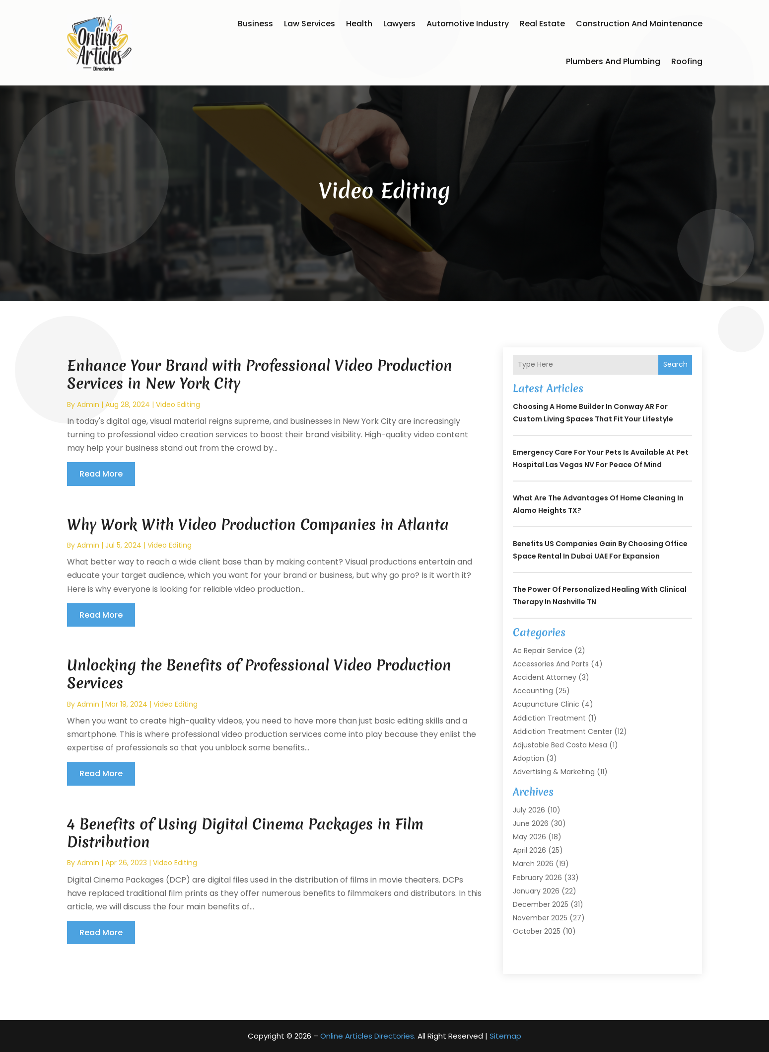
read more (101, 474)
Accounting (533, 691)
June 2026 (531, 823)
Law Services (309, 23)
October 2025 (536, 931)
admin (88, 404)
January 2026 (536, 891)
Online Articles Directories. (368, 1036)
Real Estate (542, 23)
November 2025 (540, 918)
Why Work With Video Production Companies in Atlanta (258, 524)
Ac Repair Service (542, 650)
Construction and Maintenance (639, 23)
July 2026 (529, 810)
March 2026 (533, 864)
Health (359, 23)
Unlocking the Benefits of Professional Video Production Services (259, 674)
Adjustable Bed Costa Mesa (560, 745)
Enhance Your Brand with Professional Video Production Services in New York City (259, 374)
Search (675, 364)
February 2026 (537, 878)
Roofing (686, 61)
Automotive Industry (467, 23)
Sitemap (505, 1036)
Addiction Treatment (549, 718)
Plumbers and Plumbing (613, 61)
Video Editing (178, 404)
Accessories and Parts (551, 664)
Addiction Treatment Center (562, 731)
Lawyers (399, 23)
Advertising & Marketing (554, 772)
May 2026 (529, 837)
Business (255, 23)
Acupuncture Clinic (546, 704)
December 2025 (540, 904)
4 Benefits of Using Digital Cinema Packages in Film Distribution (245, 833)
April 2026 (529, 850)
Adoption (528, 758)
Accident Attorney (544, 677)
